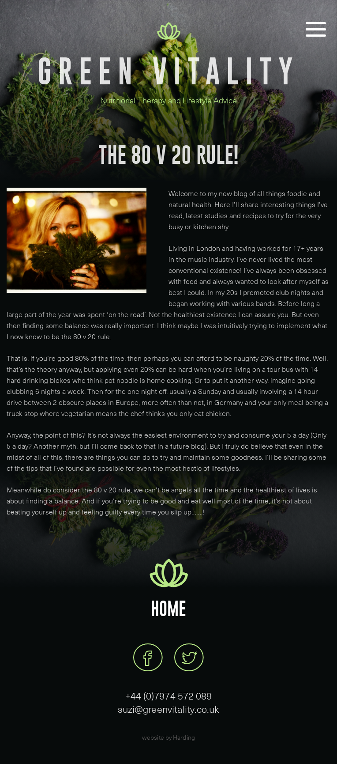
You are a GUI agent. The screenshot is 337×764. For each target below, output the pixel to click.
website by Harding (168, 737)
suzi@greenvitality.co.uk (168, 708)
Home (168, 608)
